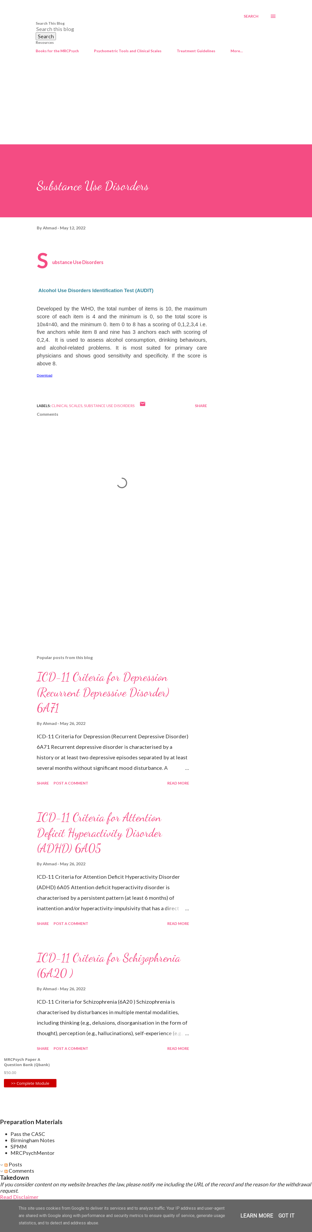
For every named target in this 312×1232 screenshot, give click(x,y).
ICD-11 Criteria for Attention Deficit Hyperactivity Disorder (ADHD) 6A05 (99, 832)
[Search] (251, 16)
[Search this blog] (150, 28)
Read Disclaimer (19, 1197)
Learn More (256, 1216)
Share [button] (201, 405)
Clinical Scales (66, 405)
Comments (19, 1170)
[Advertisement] (156, 105)
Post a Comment (71, 783)
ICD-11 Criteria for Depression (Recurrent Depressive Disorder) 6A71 (103, 692)
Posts (13, 1164)
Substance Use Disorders (109, 405)
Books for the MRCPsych (57, 51)
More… (237, 51)
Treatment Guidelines (196, 51)
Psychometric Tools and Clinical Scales (128, 51)
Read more (178, 783)
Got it (286, 1216)
